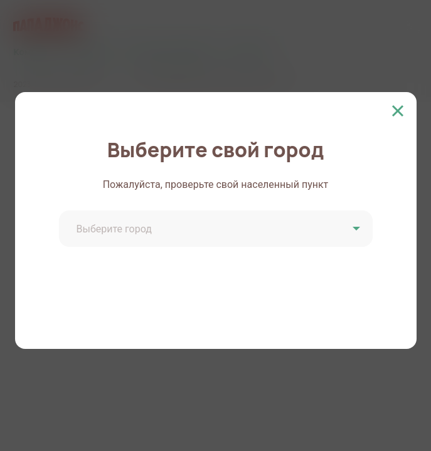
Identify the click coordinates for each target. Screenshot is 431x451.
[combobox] (218, 230)
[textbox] (218, 229)
